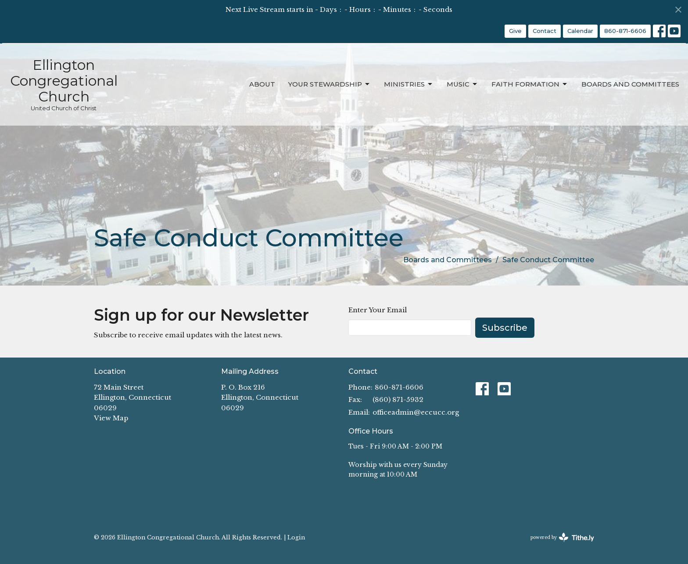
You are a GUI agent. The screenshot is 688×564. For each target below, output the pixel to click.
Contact (544, 30)
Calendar (580, 30)
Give (515, 30)
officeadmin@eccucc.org (416, 412)
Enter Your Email (377, 310)
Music (462, 84)
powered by (562, 537)
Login (296, 537)
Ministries (409, 84)
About (262, 84)
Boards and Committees (630, 84)
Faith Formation (529, 84)
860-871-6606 (625, 30)
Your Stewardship (329, 84)
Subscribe (504, 327)
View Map (111, 418)
